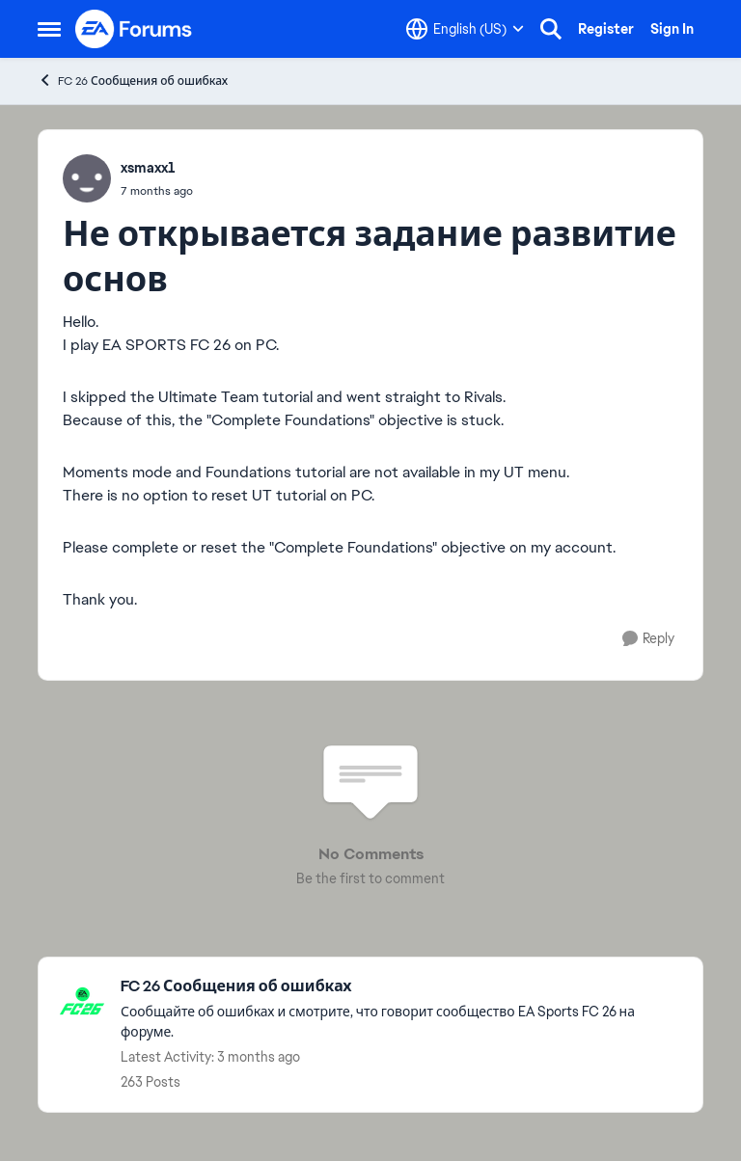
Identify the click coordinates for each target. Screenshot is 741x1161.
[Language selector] (465, 29)
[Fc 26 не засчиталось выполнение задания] (157, 191)
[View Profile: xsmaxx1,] (87, 178)
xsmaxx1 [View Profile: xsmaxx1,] (148, 167)
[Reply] (648, 639)
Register (606, 29)
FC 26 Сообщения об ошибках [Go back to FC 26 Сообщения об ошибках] (133, 80)
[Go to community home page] (134, 29)
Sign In (672, 29)
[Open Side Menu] (49, 28)
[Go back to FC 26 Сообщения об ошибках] (402, 987)
